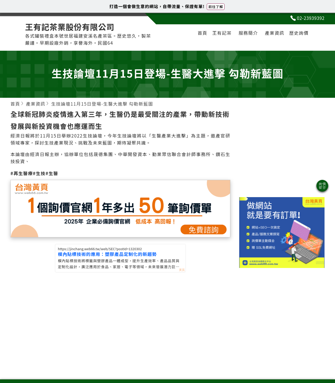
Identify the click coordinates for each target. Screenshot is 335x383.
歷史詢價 (299, 33)
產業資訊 (274, 33)
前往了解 (215, 6)
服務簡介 (248, 33)
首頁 (202, 33)
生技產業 (54, 142)
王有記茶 (222, 33)
